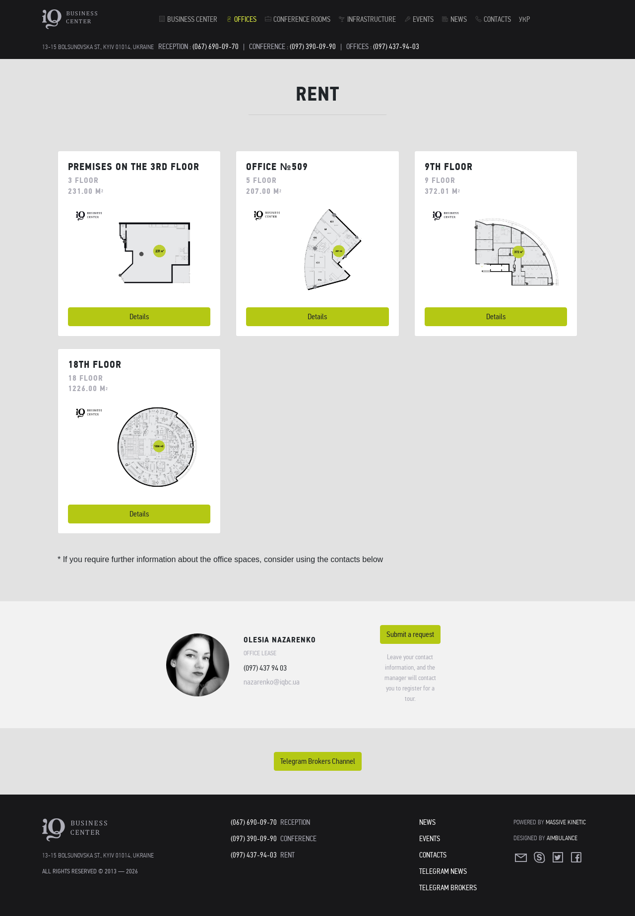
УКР (524, 19)
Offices (240, 19)
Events (419, 19)
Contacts (493, 19)
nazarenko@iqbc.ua (272, 682)
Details (139, 316)
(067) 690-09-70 (215, 46)
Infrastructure (367, 19)
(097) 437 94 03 (265, 668)
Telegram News (443, 871)
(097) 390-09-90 (313, 46)
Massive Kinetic (566, 822)
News (454, 19)
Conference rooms (297, 19)
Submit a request (410, 634)
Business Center (187, 19)
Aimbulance (562, 838)
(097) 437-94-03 (396, 46)
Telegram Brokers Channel (317, 761)
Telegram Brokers (448, 887)
